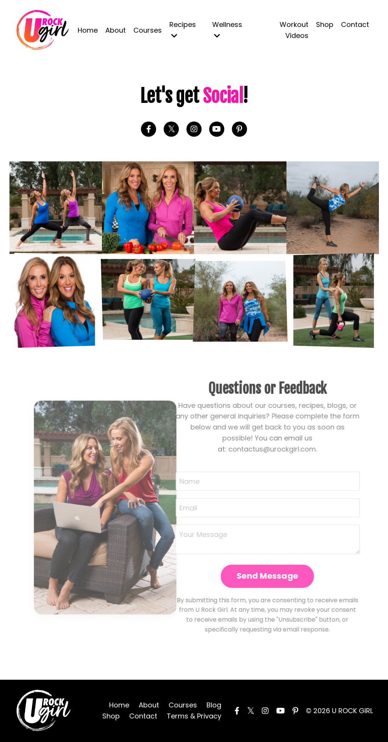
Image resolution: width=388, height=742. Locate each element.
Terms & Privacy (194, 716)
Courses (147, 30)
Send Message (254, 576)
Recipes (182, 29)
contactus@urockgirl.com (259, 449)
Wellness (227, 29)
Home (88, 30)
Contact (355, 24)
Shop (324, 24)
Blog (214, 705)
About (115, 30)
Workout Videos (294, 30)
